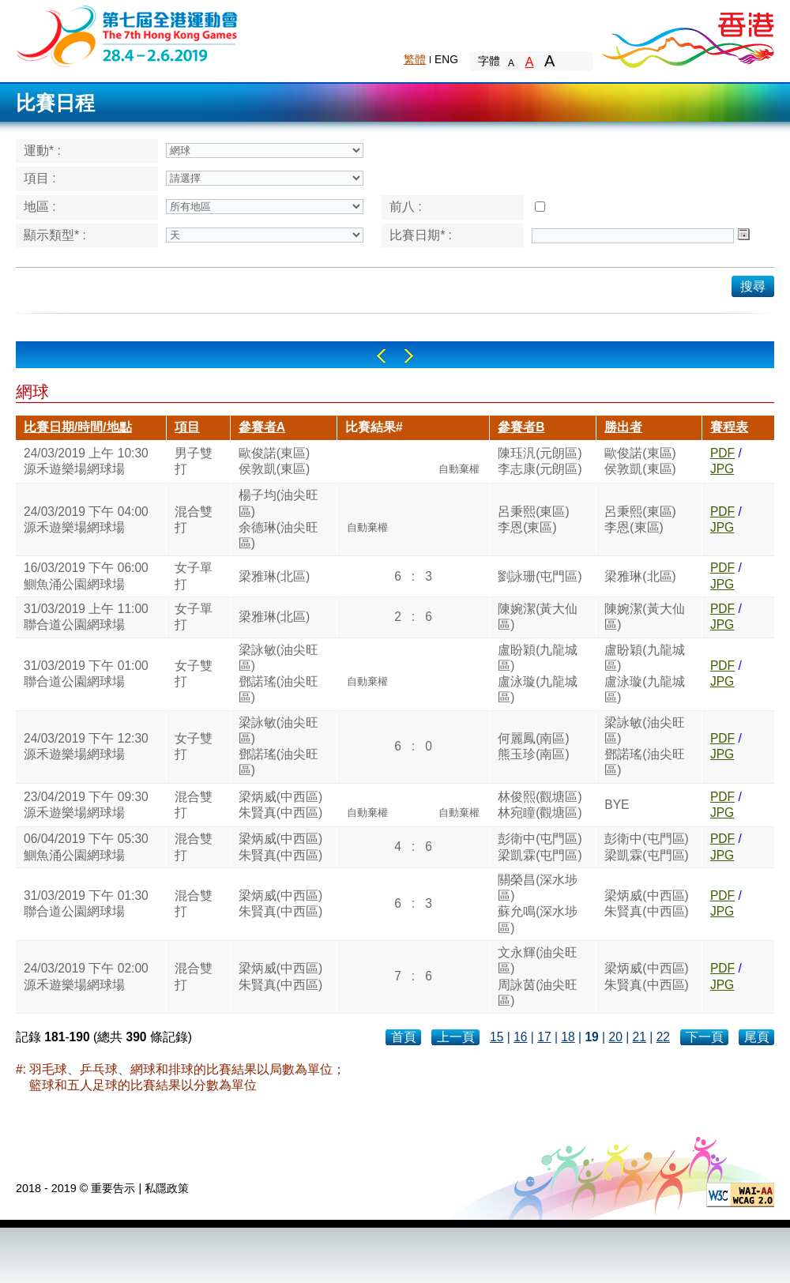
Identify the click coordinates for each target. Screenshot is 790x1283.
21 (639, 1037)
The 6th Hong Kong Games (127, 35)
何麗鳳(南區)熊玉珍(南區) (533, 746)
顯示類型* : (55, 235)
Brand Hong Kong (687, 35)
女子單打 (194, 575)
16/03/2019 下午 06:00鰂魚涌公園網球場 (86, 575)
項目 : (40, 178)
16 (520, 1037)
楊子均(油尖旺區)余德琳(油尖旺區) (278, 519)
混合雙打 (194, 519)
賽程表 (729, 427)
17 (544, 1037)
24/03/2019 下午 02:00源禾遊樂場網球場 (86, 976)
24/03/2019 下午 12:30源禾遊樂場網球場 (86, 746)
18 (567, 1037)
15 (496, 1037)
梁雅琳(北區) (274, 576)
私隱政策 (167, 1188)
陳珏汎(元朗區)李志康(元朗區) (539, 461)
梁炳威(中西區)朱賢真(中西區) (280, 804)
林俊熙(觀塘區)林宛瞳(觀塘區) (539, 804)
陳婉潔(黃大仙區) (537, 616)
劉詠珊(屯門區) (539, 576)
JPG (722, 469)
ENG (446, 59)
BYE (616, 804)
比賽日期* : (420, 235)
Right (408, 356)
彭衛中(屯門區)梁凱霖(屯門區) (539, 846)
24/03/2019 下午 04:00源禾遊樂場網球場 (86, 519)
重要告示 (113, 1188)
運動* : (42, 150)
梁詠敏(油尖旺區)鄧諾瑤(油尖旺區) (278, 674)
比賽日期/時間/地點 (78, 427)
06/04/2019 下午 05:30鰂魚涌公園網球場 (86, 846)
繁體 (415, 59)
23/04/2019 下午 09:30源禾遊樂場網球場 (86, 804)
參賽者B (521, 427)
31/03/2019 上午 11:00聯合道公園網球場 (86, 616)
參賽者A (262, 427)
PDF (722, 453)
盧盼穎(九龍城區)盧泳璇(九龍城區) (537, 674)
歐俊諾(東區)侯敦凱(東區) (274, 461)
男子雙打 (194, 461)
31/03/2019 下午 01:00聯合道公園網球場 (86, 673)
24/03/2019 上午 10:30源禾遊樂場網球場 (86, 461)
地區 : (40, 206)
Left (381, 356)
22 (663, 1037)
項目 (187, 427)
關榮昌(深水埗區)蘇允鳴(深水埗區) (537, 904)
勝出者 (623, 427)
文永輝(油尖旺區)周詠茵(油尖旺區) (537, 976)
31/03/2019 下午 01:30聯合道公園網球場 (86, 903)
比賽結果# (374, 427)
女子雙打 (194, 673)
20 (615, 1037)
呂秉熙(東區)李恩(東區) (533, 519)
